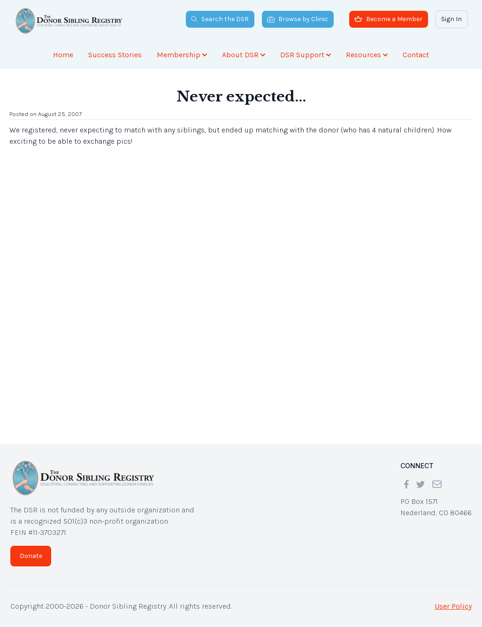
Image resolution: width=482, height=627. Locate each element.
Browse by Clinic (297, 19)
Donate (31, 556)
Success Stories (115, 54)
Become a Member (388, 19)
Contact (416, 54)
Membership (182, 54)
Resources (367, 54)
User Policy (453, 606)
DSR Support (305, 54)
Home (63, 54)
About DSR (243, 54)
